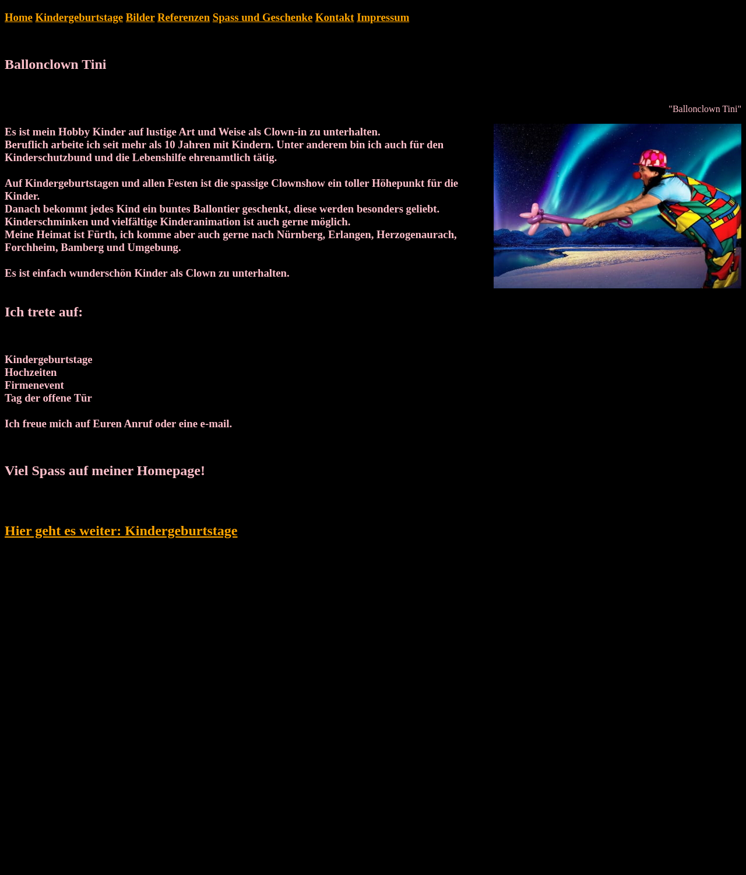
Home (19, 17)
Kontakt (334, 17)
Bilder (140, 17)
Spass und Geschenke (263, 17)
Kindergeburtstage (79, 17)
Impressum (383, 17)
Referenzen (183, 17)
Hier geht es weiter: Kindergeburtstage (121, 530)
